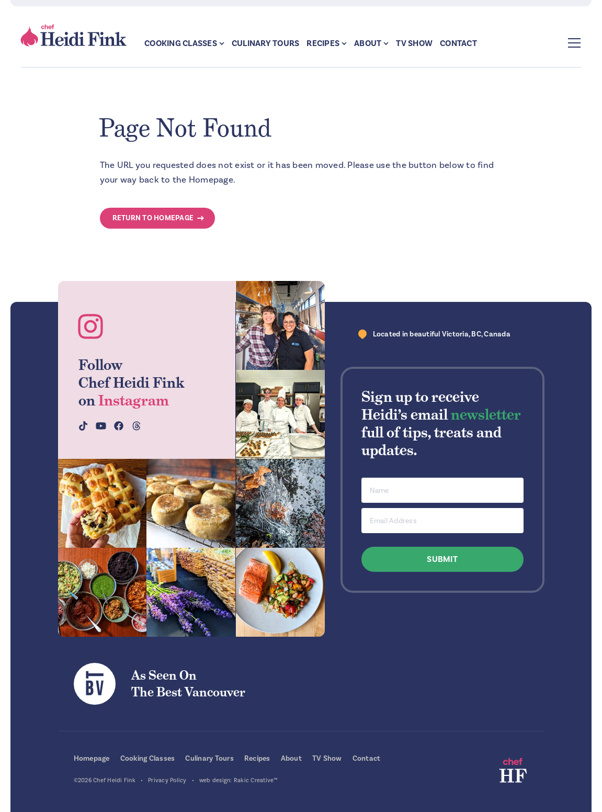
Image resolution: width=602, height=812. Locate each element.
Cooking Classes (180, 43)
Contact (458, 43)
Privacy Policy (167, 780)
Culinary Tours (266, 43)
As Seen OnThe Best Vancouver (188, 683)
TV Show (414, 43)
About (367, 43)
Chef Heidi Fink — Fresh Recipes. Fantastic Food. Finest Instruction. (74, 35)
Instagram (133, 400)
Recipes (322, 43)
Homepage (92, 758)
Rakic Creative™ (256, 780)
